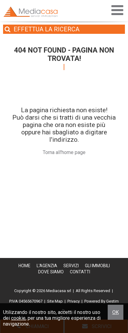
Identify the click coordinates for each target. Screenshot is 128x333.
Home (24, 265)
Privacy (73, 301)
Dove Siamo (51, 271)
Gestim (112, 301)
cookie (18, 318)
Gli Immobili (97, 265)
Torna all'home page (64, 152)
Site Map (55, 301)
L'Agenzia (47, 265)
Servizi (71, 265)
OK (115, 312)
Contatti (80, 271)
